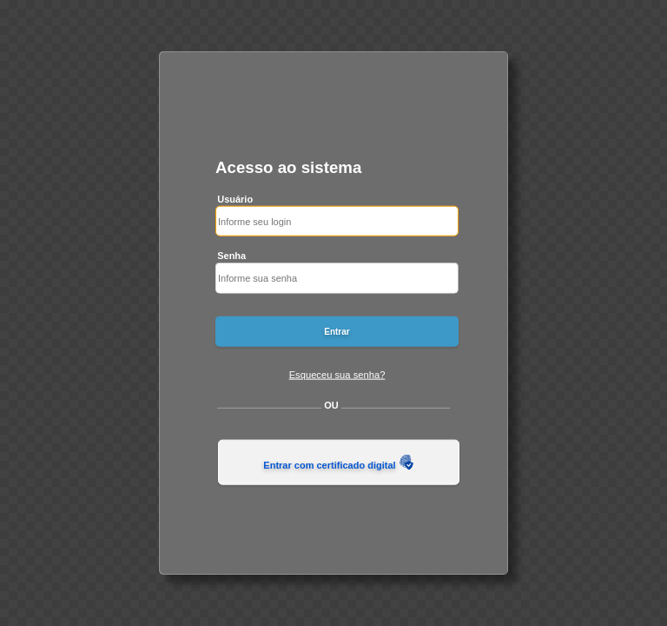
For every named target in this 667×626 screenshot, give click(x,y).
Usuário (235, 198)
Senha (231, 255)
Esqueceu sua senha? (337, 374)
